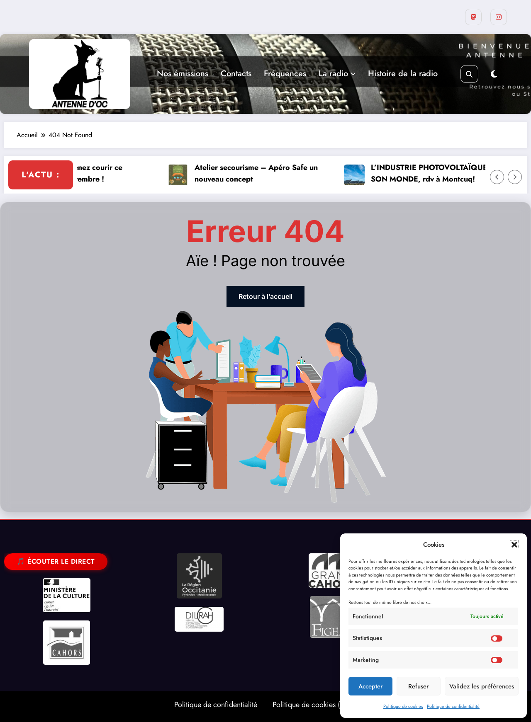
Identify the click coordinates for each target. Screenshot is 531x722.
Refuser (418, 686)
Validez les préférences (481, 686)
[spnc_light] (494, 74)
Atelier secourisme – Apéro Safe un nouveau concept (272, 173)
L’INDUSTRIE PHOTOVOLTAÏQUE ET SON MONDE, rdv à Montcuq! (450, 173)
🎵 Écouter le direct (56, 561)
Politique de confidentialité (453, 706)
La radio (337, 74)
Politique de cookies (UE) (312, 704)
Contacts (236, 74)
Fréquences (285, 74)
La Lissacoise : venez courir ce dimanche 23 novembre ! (86, 173)
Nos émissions (182, 74)
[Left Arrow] (497, 177)
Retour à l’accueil (265, 296)
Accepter (370, 686)
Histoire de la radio (403, 74)
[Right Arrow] (514, 177)
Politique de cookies (403, 706)
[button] (514, 544)
